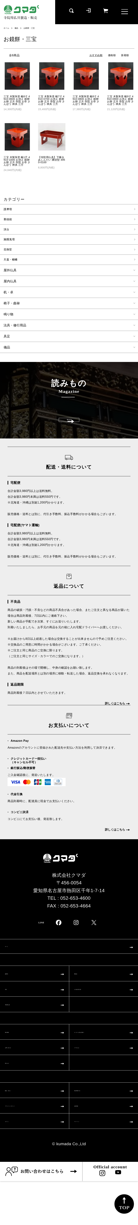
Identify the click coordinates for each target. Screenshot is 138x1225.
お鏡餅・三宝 (32, 28)
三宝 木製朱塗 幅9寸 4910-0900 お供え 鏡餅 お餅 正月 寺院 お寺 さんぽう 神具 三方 (120, 100)
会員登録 (83, 1146)
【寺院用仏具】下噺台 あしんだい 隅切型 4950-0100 (51, 160)
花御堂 (9, 252)
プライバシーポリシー (29, 1146)
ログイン (15, 1163)
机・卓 (8, 295)
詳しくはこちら (115, 721)
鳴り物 (8, 318)
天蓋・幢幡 (12, 263)
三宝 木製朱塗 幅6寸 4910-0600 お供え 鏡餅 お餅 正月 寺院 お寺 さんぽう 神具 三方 (17, 100)
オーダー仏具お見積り (98, 1063)
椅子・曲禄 (12, 307)
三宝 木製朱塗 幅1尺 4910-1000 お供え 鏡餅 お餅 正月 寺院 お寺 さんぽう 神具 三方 (17, 161)
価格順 (112, 55)
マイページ (86, 1163)
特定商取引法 (88, 1128)
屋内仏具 (10, 284)
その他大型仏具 (91, 1016)
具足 (7, 340)
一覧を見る (69, 431)
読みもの (15, 1098)
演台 (7, 231)
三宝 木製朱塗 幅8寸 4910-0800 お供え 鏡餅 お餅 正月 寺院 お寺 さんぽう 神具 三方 (86, 100)
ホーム (7, 28)
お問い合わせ (19, 1081)
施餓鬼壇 (10, 241)
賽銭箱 (9, 220)
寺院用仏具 (17, 1034)
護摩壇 (9, 209)
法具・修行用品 (15, 329)
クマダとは (86, 1081)
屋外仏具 (10, 273)
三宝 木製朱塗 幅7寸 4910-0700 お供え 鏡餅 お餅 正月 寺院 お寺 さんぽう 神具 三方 (51, 100)
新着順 (125, 55)
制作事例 (14, 1063)
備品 (18, 28)
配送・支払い (19, 1128)
